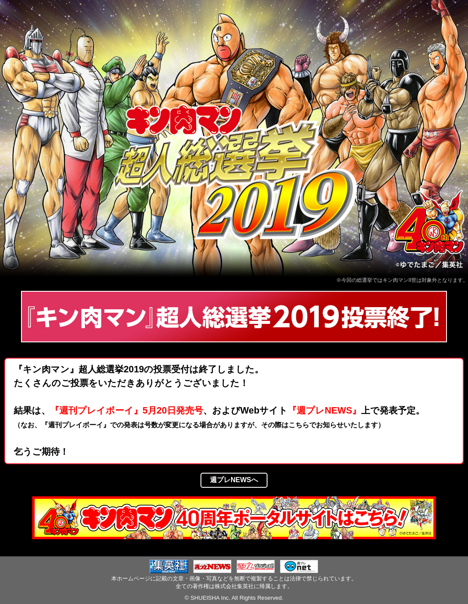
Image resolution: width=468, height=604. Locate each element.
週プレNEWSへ (234, 479)
